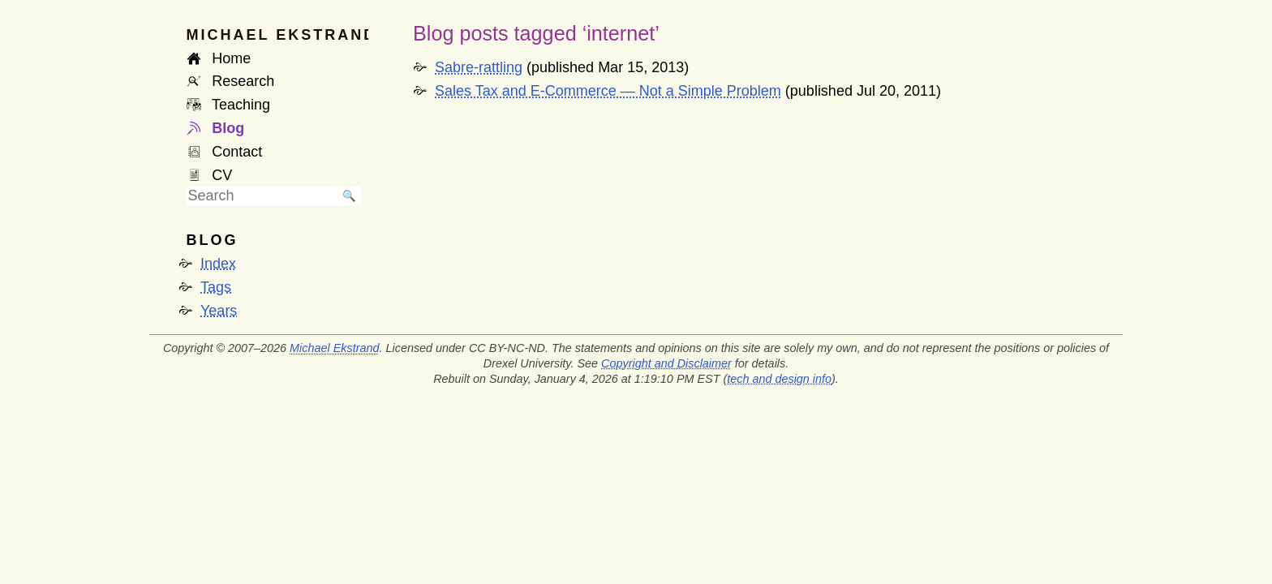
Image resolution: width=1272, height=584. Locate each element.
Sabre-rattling (478, 67)
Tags (215, 287)
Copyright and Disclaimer (666, 363)
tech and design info (779, 378)
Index (218, 264)
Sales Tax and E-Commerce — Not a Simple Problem (608, 91)
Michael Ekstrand (334, 347)
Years (218, 311)
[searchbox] (262, 196)
